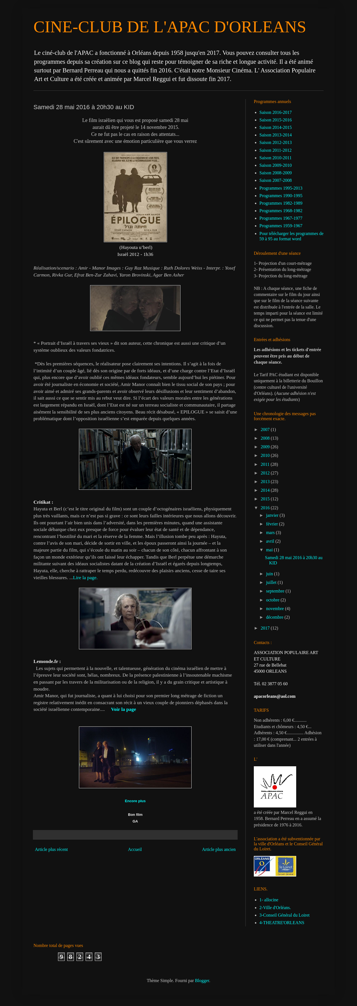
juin (270, 573)
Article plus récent (51, 849)
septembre (276, 591)
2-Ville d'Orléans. (275, 907)
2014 (266, 490)
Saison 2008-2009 (275, 172)
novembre (275, 608)
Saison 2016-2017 (275, 112)
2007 (266, 429)
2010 (266, 455)
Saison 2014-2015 (275, 127)
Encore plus (135, 801)
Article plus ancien (219, 849)
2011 (266, 464)
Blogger (202, 980)
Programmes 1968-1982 (280, 210)
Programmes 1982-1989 (280, 203)
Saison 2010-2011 (275, 157)
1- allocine (268, 899)
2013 (266, 481)
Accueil (135, 849)
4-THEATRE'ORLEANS (281, 922)
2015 (266, 498)
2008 (266, 438)
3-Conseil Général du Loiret (284, 915)
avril (270, 541)
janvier (272, 515)
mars (271, 532)
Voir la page (123, 709)
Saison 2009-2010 (275, 165)
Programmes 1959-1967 (280, 225)
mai (270, 549)
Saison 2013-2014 (275, 135)
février (272, 524)
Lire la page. (85, 577)
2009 (266, 446)
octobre (273, 600)
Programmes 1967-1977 (280, 218)
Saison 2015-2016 (275, 120)
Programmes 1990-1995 (280, 195)
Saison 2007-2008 (275, 180)
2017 (266, 628)
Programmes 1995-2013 (280, 188)
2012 (266, 473)
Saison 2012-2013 (275, 142)
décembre (275, 617)
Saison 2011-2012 (275, 150)
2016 (266, 507)
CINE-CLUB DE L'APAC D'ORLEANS (169, 27)
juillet (272, 582)
